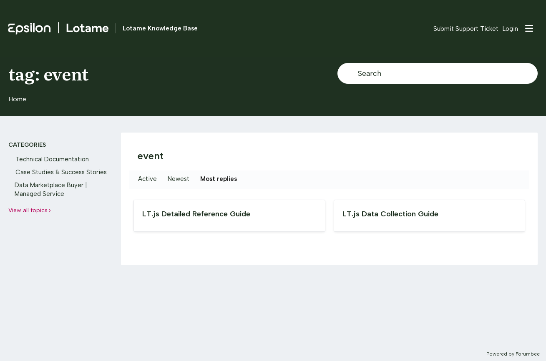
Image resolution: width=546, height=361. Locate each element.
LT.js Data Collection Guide (390, 213)
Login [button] (510, 29)
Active (147, 179)
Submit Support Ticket (465, 29)
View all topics (28, 210)
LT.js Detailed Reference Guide (196, 213)
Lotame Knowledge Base (160, 28)
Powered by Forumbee (513, 354)
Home (17, 99)
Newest (178, 179)
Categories (27, 144)
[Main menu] (528, 28)
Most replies (218, 179)
